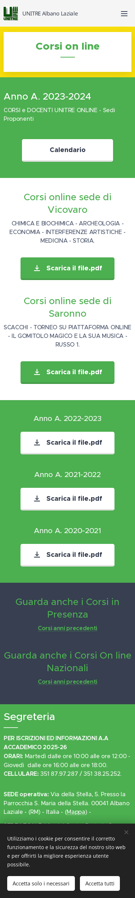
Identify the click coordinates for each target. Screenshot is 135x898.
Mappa (76, 811)
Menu (124, 13)
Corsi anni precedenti (67, 628)
